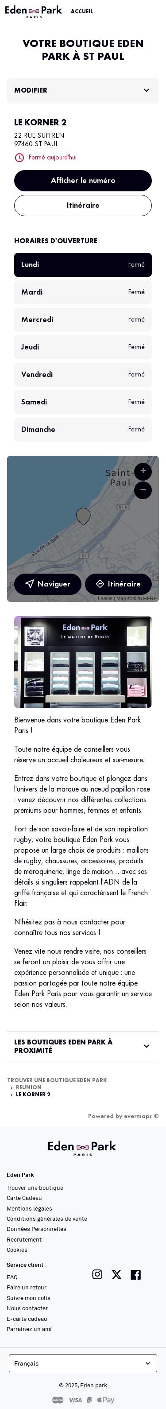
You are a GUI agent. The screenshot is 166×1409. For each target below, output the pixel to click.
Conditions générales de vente (47, 1218)
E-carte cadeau (27, 1318)
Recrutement (24, 1239)
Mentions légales (29, 1208)
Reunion (29, 1088)
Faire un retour (26, 1287)
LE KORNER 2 (33, 1095)
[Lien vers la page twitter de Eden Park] (117, 1275)
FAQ (12, 1277)
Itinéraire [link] (118, 584)
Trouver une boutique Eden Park (57, 1080)
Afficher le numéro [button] (83, 181)
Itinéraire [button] (83, 206)
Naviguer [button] (47, 584)
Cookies (17, 1249)
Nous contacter (27, 1308)
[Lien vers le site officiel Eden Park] (34, 12)
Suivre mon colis (28, 1297)
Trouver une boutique (35, 1187)
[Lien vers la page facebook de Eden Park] (136, 1275)
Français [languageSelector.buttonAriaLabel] (83, 1363)
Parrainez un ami (29, 1328)
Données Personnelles (36, 1228)
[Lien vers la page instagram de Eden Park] (97, 1275)
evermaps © (141, 1116)
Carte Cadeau (24, 1197)
